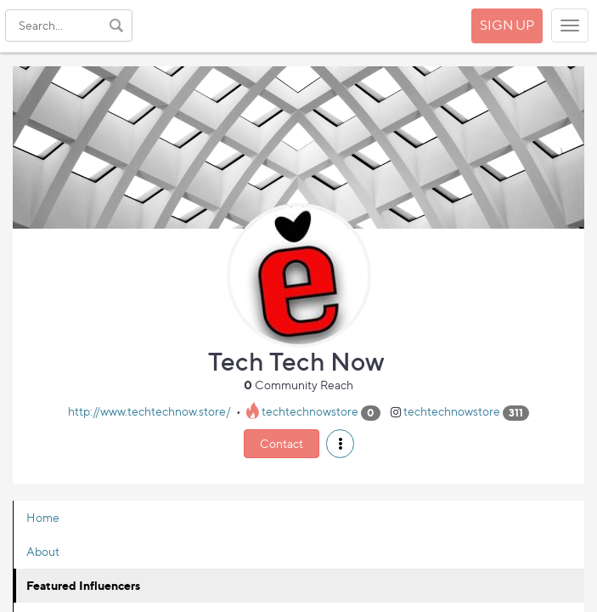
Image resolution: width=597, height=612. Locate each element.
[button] (340, 443)
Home (42, 517)
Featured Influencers (83, 585)
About (42, 551)
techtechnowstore (310, 412)
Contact (281, 443)
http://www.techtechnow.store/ (149, 412)
